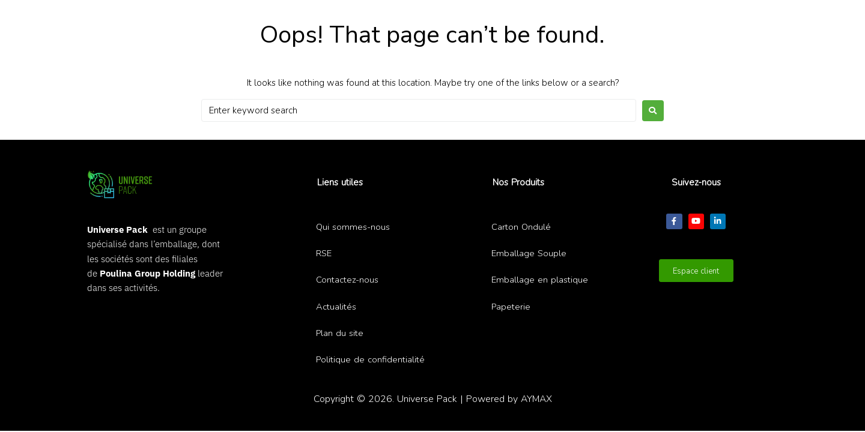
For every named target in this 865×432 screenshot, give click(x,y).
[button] (572, 18)
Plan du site (340, 333)
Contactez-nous (347, 279)
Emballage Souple (529, 253)
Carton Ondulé (521, 226)
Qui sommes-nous (353, 226)
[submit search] (501, 20)
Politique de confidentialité (370, 359)
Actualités (336, 306)
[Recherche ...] (417, 20)
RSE (324, 253)
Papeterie (511, 306)
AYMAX (536, 398)
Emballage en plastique (539, 279)
